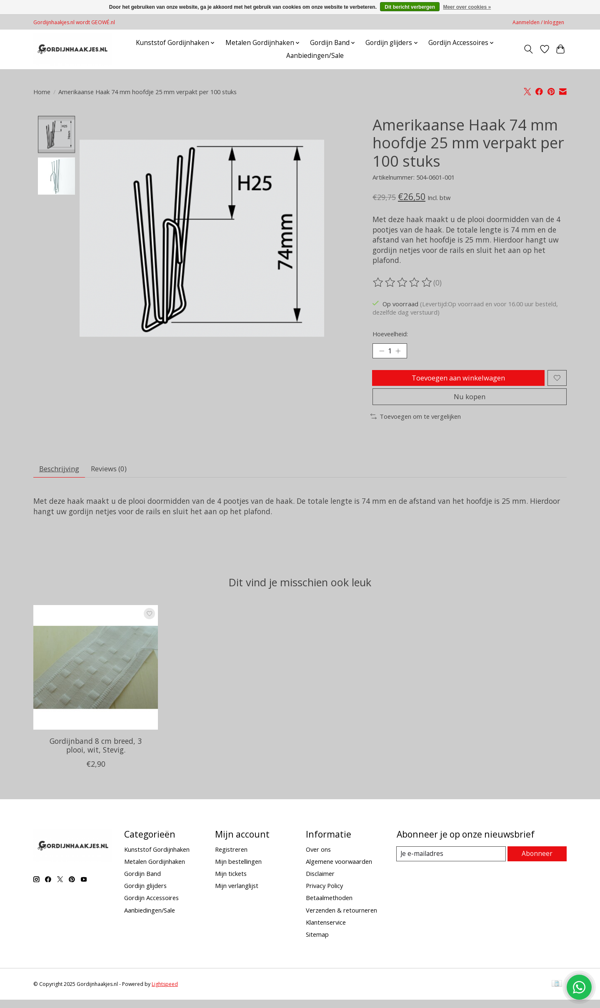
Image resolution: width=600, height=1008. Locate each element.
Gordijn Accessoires (151, 906)
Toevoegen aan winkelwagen (457, 380)
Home (41, 92)
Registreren (231, 857)
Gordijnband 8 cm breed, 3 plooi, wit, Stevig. (96, 753)
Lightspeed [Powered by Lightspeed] (165, 992)
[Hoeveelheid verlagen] (382, 352)
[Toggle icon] (528, 49)
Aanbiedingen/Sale (315, 55)
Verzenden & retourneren (341, 918)
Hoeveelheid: (390, 334)
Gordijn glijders (145, 894)
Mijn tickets (231, 882)
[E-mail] (452, 862)
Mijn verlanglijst (236, 894)
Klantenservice (326, 930)
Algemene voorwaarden (339, 869)
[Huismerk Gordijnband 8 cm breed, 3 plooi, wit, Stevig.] (95, 675)
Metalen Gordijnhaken (154, 869)
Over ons (318, 857)
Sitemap (317, 942)
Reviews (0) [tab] (113, 476)
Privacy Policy (324, 894)
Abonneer (537, 862)
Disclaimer (320, 882)
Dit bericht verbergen (410, 7)
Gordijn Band (142, 882)
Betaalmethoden (329, 906)
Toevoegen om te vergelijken (415, 422)
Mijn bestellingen (238, 869)
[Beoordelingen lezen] (402, 282)
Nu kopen (469, 402)
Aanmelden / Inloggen (538, 22)
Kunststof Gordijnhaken (157, 857)
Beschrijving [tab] (61, 476)
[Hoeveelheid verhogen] (400, 352)
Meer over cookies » (467, 7)
